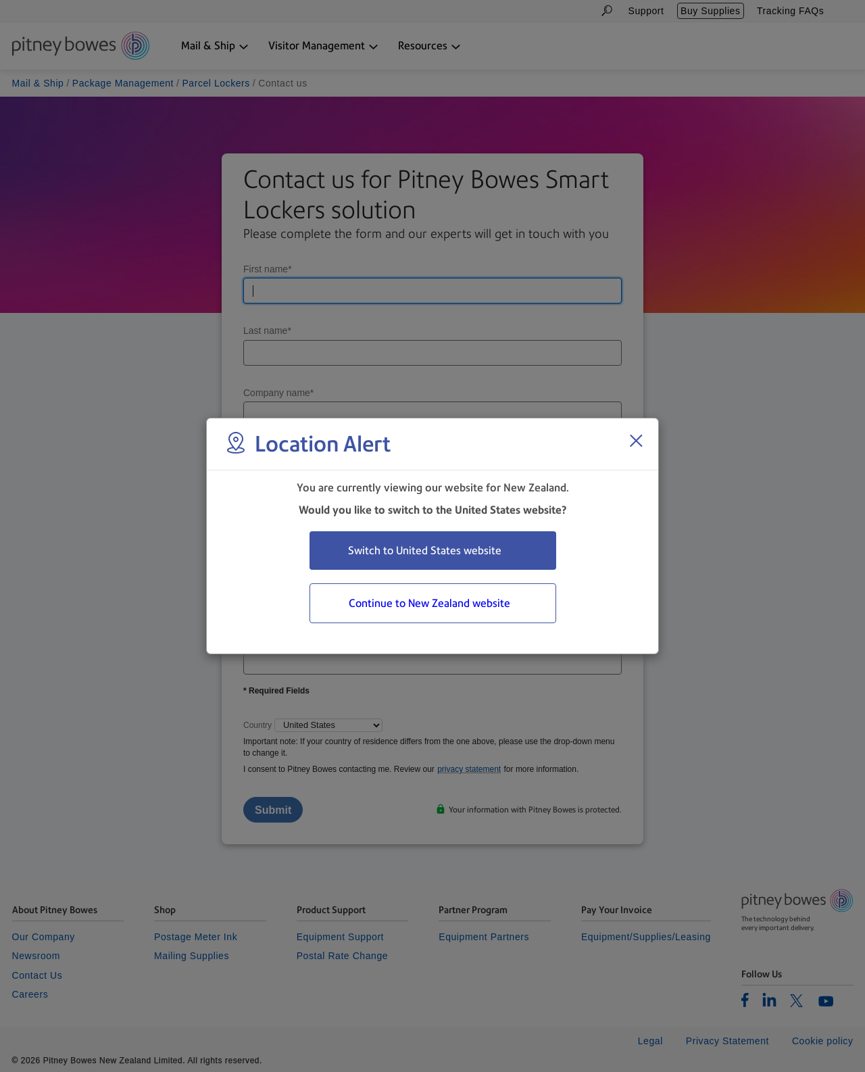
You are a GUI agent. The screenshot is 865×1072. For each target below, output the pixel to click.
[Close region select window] (636, 441)
